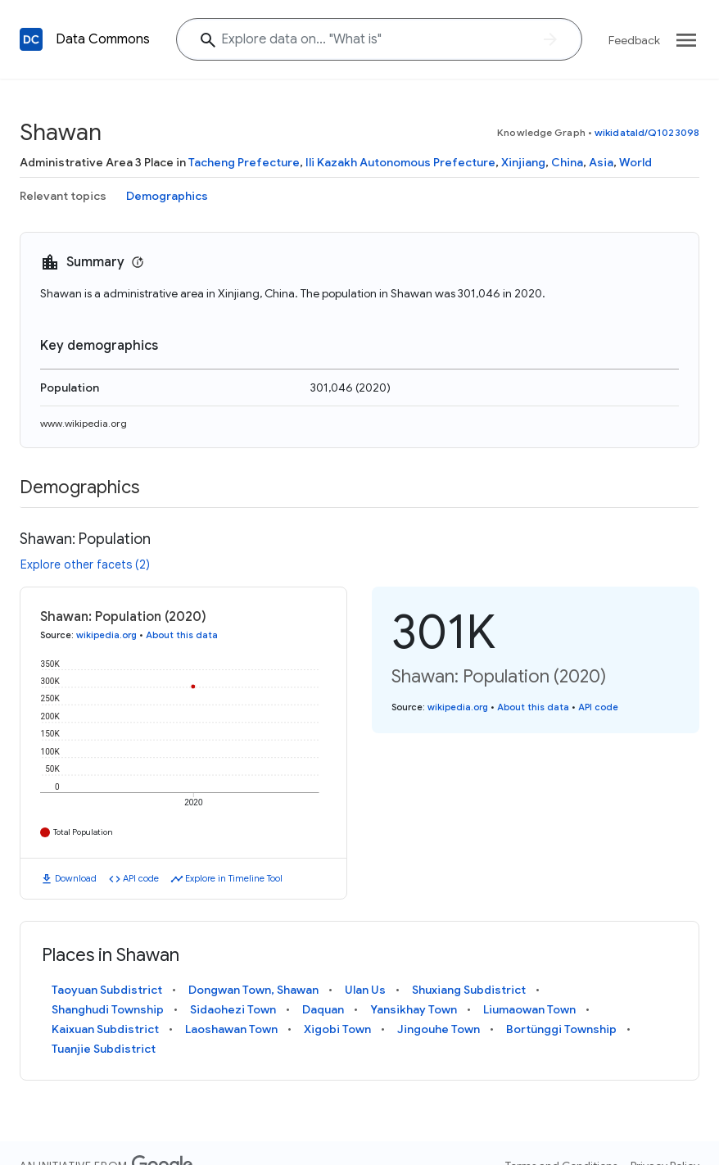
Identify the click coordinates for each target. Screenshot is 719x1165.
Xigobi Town (337, 1029)
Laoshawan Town (231, 1029)
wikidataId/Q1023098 (647, 132)
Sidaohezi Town (233, 1009)
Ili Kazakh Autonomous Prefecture (400, 162)
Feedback (634, 40)
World (635, 162)
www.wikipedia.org (83, 423)
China (567, 162)
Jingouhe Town (438, 1029)
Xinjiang (523, 162)
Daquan (323, 1009)
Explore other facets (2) (85, 564)
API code (141, 878)
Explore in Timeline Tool (234, 878)
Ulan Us (365, 989)
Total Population (83, 832)
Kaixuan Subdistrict (105, 1029)
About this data (182, 635)
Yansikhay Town (413, 1009)
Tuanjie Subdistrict (104, 1048)
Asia (601, 162)
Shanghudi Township (108, 1009)
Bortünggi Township (561, 1029)
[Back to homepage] (31, 39)
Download (76, 878)
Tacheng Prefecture (244, 162)
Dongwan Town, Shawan (253, 989)
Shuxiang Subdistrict (469, 989)
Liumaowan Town (529, 1009)
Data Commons (103, 39)
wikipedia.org (106, 635)
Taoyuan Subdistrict (107, 989)
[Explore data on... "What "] (379, 39)
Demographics (167, 195)
